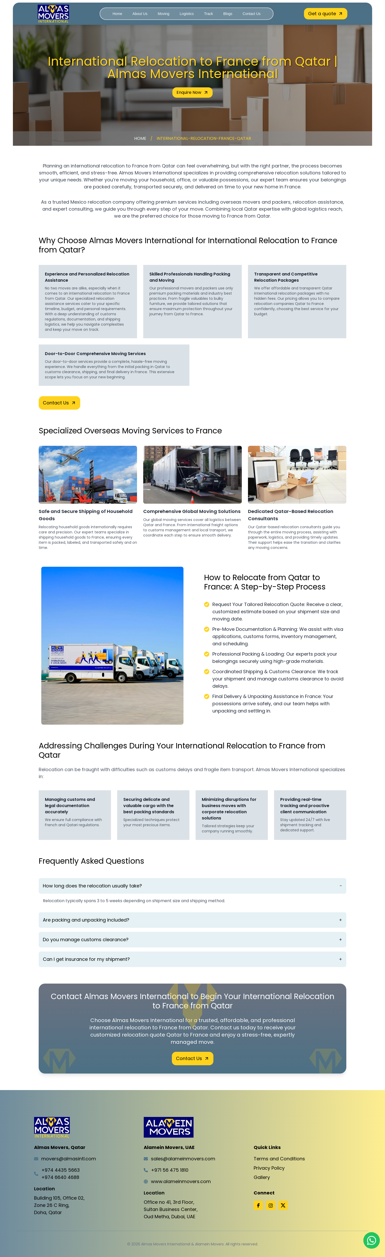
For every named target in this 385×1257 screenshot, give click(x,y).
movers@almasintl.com (68, 1158)
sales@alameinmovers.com (183, 1158)
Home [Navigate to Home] (117, 14)
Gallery (262, 1177)
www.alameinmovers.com (181, 1181)
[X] (283, 1205)
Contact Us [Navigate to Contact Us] (251, 14)
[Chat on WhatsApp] (371, 1241)
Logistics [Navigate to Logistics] (187, 14)
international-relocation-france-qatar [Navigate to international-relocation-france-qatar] (204, 138)
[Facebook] (258, 1205)
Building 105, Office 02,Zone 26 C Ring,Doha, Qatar (59, 1205)
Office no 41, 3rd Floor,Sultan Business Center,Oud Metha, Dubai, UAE (171, 1209)
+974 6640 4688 (60, 1177)
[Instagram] (270, 1205)
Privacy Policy (269, 1168)
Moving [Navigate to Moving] (163, 14)
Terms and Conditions (279, 1158)
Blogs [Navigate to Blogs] (227, 14)
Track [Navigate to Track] (208, 14)
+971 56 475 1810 (169, 1170)
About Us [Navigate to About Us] (140, 14)
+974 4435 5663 (60, 1170)
